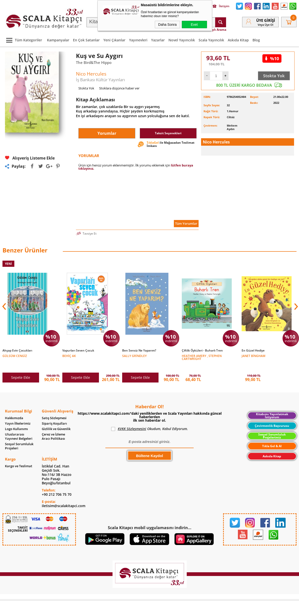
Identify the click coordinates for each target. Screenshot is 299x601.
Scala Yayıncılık (211, 40)
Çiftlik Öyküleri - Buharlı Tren (202, 350)
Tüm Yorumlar (186, 223)
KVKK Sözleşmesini (132, 418)
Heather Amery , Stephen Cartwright (202, 357)
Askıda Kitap (238, 40)
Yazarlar (158, 40)
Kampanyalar (58, 40)
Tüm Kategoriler (23, 40)
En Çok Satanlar (86, 40)
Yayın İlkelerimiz (17, 413)
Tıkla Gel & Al (272, 436)
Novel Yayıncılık (181, 40)
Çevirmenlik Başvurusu (272, 415)
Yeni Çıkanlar (114, 40)
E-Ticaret (134, 595)
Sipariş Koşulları (54, 413)
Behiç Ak (69, 355)
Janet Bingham (253, 355)
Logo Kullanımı (16, 418)
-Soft (123, 595)
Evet (194, 25)
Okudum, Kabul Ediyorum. (149, 418)
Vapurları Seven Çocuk (78, 350)
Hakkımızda (14, 408)
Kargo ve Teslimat (18, 456)
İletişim (221, 6)
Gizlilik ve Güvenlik (56, 418)
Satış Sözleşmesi (54, 408)
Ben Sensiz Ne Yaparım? (139, 350)
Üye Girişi (265, 20)
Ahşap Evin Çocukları (17, 350)
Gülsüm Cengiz (14, 355)
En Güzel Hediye (253, 350)
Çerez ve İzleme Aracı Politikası (53, 426)
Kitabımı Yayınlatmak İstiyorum (272, 405)
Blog (256, 40)
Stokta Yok (274, 76)
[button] (295, 302)
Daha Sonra (167, 25)
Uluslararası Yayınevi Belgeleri (18, 426)
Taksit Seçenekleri (168, 133)
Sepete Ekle (20, 367)
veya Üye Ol (265, 25)
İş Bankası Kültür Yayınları (100, 80)
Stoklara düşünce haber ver (119, 88)
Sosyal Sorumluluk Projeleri (19, 436)
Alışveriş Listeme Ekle (30, 158)
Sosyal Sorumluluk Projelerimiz (272, 425)
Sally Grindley (134, 355)
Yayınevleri (138, 40)
